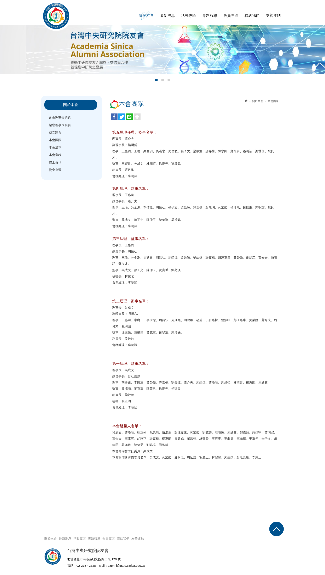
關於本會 (257, 101)
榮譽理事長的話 (60, 125)
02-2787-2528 (86, 565)
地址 (70, 559)
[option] (162, 49)
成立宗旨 (55, 132)
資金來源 (55, 170)
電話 (70, 565)
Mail (102, 565)
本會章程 (55, 155)
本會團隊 (55, 140)
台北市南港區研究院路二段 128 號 (97, 559)
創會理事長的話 (60, 117)
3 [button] (169, 80)
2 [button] (162, 80)
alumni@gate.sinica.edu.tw (126, 565)
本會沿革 (55, 147)
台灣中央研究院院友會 (56, 16)
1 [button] (156, 80)
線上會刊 (55, 162)
